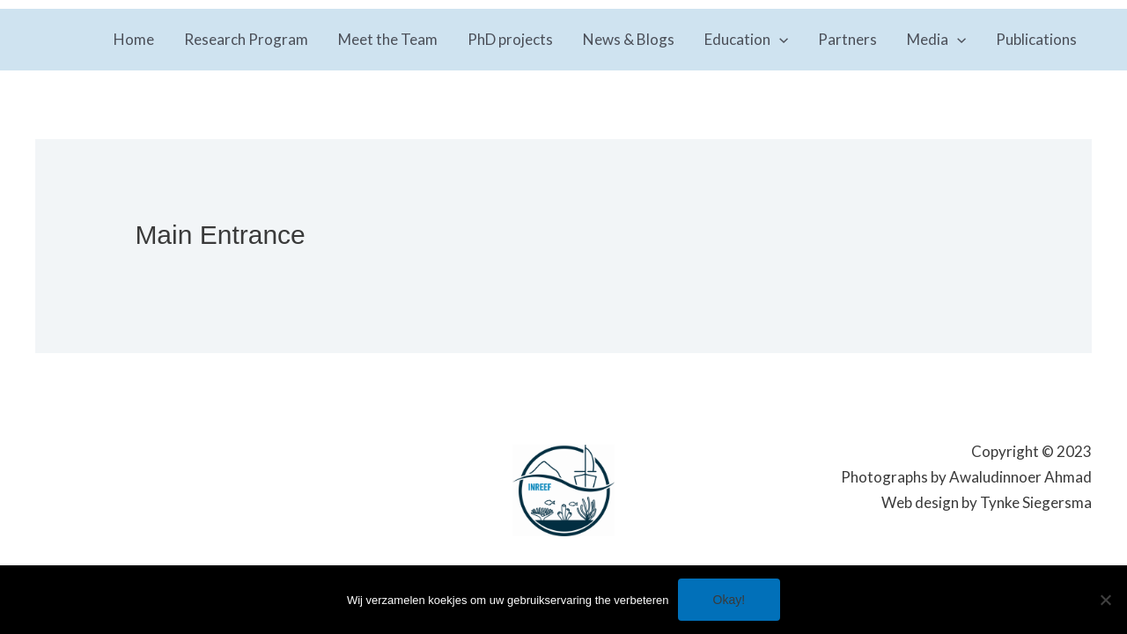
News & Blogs (628, 39)
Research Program (246, 39)
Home (134, 39)
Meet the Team (388, 39)
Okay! (729, 600)
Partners (847, 39)
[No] (1105, 599)
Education (746, 39)
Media (936, 39)
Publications (1036, 39)
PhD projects (510, 39)
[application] (779, 39)
